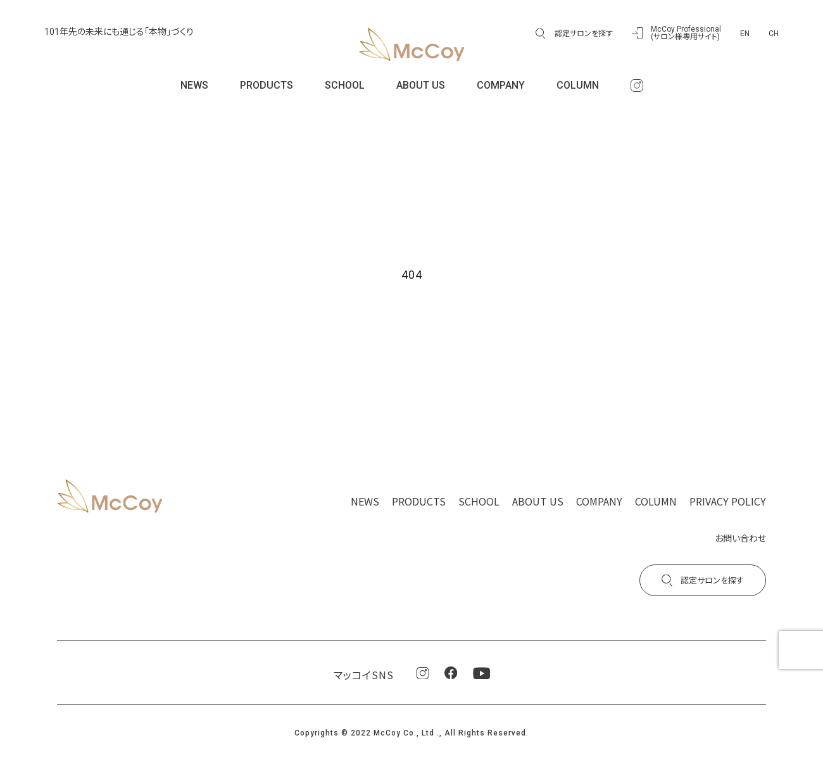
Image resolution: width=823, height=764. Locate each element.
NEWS (194, 85)
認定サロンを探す (584, 33)
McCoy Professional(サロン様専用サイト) (686, 33)
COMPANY (501, 85)
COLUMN (577, 85)
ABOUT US (420, 85)
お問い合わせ (740, 538)
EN (745, 33)
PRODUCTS (266, 85)
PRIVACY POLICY (727, 501)
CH (774, 33)
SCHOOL (345, 85)
